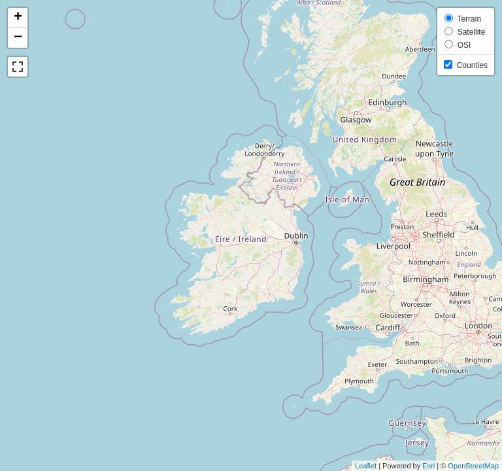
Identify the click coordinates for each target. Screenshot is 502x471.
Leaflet (365, 466)
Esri (428, 466)
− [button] (18, 38)
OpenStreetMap (473, 466)
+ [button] (18, 17)
